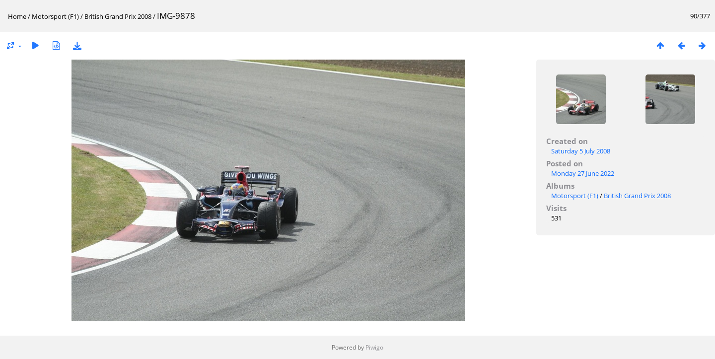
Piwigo (374, 347)
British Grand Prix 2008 (117, 16)
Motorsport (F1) (55, 16)
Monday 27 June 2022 (582, 173)
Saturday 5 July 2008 (580, 150)
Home (17, 16)
